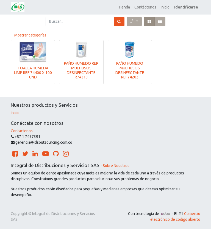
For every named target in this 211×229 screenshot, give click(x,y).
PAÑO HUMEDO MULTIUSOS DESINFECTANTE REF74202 (129, 70)
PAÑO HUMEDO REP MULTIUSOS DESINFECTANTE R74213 (81, 70)
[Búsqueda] (119, 21)
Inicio (15, 113)
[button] (134, 21)
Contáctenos (22, 131)
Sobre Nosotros (116, 165)
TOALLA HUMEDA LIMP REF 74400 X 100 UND (33, 73)
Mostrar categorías (30, 35)
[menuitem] (124, 7)
